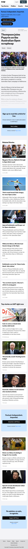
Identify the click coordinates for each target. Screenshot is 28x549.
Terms (4, 541)
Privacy (8, 541)
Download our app (7, 24)
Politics (13, 6)
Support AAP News (14, 518)
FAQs (13, 541)
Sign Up (23, 2)
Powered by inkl (14, 545)
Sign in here (18, 130)
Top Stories (5, 6)
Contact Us (22, 541)
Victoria (9, 48)
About (17, 541)
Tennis (3, 48)
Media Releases (14, 543)
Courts (20, 6)
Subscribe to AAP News (8, 20)
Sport (3, 30)
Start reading (14, 126)
